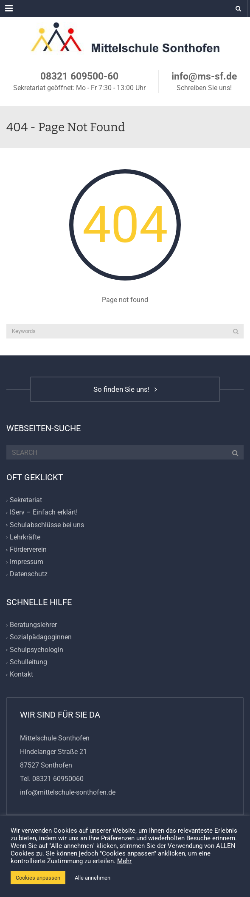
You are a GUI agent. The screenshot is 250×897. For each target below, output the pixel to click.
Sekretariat (26, 500)
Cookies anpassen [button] (38, 878)
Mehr (124, 861)
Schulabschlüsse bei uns (47, 525)
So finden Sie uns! (125, 389)
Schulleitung (28, 662)
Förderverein (28, 549)
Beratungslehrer (33, 625)
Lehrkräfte (25, 537)
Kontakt (21, 674)
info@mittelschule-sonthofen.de (67, 792)
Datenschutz (29, 574)
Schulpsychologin (36, 650)
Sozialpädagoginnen (41, 637)
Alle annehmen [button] (92, 878)
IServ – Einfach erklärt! (44, 513)
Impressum (26, 562)
